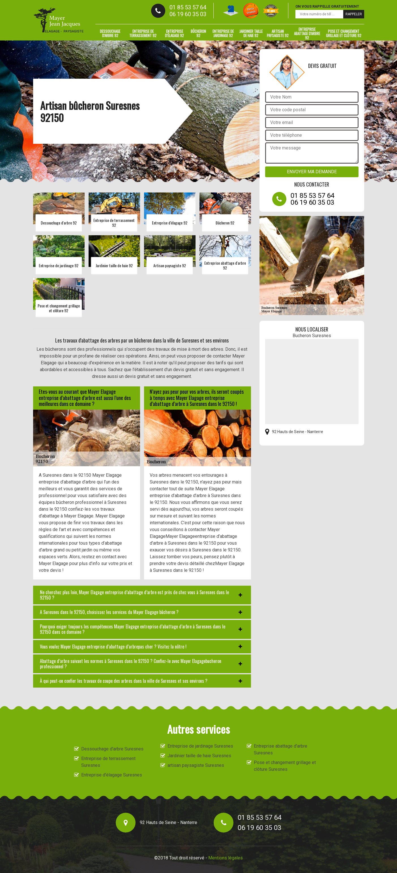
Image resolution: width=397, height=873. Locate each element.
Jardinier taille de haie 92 (251, 33)
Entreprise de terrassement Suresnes (108, 762)
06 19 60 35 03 (187, 14)
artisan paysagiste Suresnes (196, 765)
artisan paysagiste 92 (278, 33)
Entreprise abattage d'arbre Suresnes (280, 749)
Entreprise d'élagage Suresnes (111, 775)
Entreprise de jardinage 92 (223, 33)
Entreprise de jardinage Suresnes (200, 746)
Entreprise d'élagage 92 (174, 33)
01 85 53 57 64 (187, 7)
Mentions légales (225, 858)
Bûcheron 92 (198, 33)
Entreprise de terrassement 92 (142, 33)
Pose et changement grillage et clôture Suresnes (285, 766)
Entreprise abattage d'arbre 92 (307, 33)
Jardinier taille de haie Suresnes (199, 755)
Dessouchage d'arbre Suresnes (112, 749)
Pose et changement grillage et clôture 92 (343, 33)
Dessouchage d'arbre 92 (110, 33)
